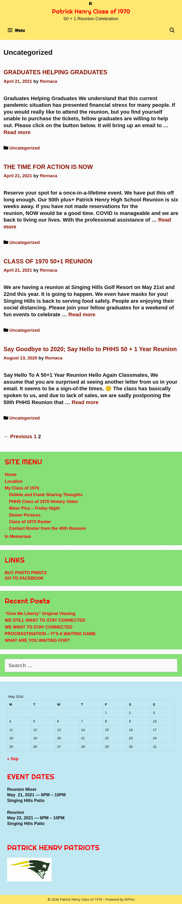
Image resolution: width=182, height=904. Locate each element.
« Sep (12, 758)
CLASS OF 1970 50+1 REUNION (48, 261)
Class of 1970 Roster (30, 521)
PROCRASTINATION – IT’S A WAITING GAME (50, 633)
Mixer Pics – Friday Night (34, 508)
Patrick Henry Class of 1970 (91, 11)
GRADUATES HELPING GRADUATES (55, 72)
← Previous (18, 436)
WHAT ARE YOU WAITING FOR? (37, 640)
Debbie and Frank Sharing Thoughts (45, 494)
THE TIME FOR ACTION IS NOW (48, 166)
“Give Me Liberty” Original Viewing (40, 613)
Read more (17, 132)
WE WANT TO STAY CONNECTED (38, 627)
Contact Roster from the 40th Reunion (47, 528)
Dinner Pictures (25, 515)
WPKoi (129, 899)
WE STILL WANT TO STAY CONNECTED (45, 620)
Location (14, 481)
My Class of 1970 (22, 488)
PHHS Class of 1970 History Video (43, 501)
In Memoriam (18, 536)
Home (11, 474)
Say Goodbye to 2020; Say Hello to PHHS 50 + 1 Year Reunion (90, 349)
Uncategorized (24, 147)
